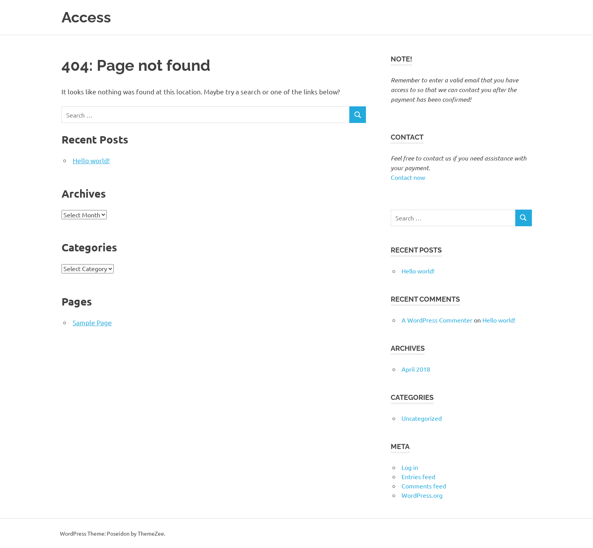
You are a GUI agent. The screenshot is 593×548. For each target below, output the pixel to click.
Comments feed (424, 485)
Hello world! (91, 160)
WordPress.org (422, 494)
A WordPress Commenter (437, 319)
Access (86, 17)
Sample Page (92, 322)
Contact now (408, 177)
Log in (410, 467)
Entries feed (418, 476)
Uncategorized (422, 418)
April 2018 (416, 368)
